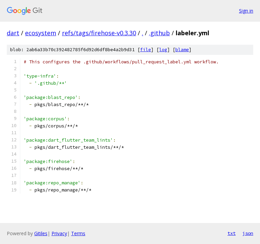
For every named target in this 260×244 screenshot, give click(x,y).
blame (182, 50)
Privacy (59, 233)
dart (13, 33)
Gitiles (40, 233)
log (163, 50)
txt (232, 233)
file (145, 50)
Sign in (246, 10)
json (247, 233)
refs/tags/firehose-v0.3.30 (99, 33)
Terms (78, 233)
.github (159, 33)
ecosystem (40, 33)
